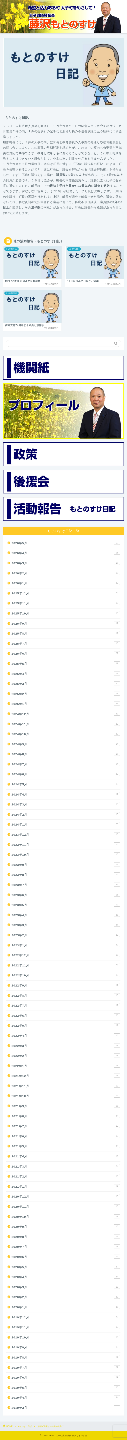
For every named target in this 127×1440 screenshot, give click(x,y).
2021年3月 (66, 1166)
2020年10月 (66, 1216)
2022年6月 (66, 1015)
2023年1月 (66, 945)
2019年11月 (66, 1327)
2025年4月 (66, 673)
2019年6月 (66, 1377)
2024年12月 (66, 714)
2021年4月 (66, 1156)
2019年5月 (66, 1387)
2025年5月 (66, 663)
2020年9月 (66, 1226)
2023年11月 (66, 844)
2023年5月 (66, 905)
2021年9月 (66, 1106)
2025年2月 (66, 694)
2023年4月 (66, 915)
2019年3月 (66, 1407)
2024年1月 (66, 824)
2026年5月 (66, 543)
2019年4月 (66, 1397)
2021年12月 (66, 1076)
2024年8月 (66, 754)
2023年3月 (66, 925)
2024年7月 (66, 764)
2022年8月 (66, 995)
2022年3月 (66, 1046)
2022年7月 (66, 1005)
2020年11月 (66, 1206)
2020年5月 (66, 1267)
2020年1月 (66, 1307)
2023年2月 (66, 935)
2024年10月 (66, 734)
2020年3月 (66, 1287)
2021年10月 (66, 1096)
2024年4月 (66, 794)
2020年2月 (66, 1297)
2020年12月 (66, 1196)
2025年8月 (66, 633)
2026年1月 (66, 583)
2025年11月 (66, 603)
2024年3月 (66, 804)
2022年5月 (66, 1025)
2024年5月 (66, 784)
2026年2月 (66, 573)
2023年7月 (66, 885)
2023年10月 (66, 854)
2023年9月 (66, 864)
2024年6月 (66, 774)
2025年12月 (66, 593)
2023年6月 (66, 895)
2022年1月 (66, 1066)
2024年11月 (66, 724)
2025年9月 (66, 623)
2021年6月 (66, 1136)
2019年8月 (66, 1357)
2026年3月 (66, 563)
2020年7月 (66, 1246)
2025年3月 (66, 683)
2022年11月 (66, 965)
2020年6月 (66, 1257)
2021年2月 (66, 1176)
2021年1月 (66, 1186)
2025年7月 (66, 643)
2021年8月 (66, 1116)
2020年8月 (66, 1236)
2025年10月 (66, 613)
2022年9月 (66, 985)
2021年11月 (66, 1086)
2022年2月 (66, 1055)
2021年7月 (66, 1126)
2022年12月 (66, 955)
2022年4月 (66, 1035)
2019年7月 (66, 1367)
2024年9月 (66, 744)
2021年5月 (66, 1146)
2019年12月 (66, 1317)
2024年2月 (66, 814)
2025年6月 (66, 653)
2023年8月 (66, 874)
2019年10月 (66, 1337)
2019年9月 (66, 1347)
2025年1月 (66, 703)
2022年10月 (66, 975)
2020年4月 (66, 1277)
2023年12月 (66, 834)
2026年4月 (66, 553)
